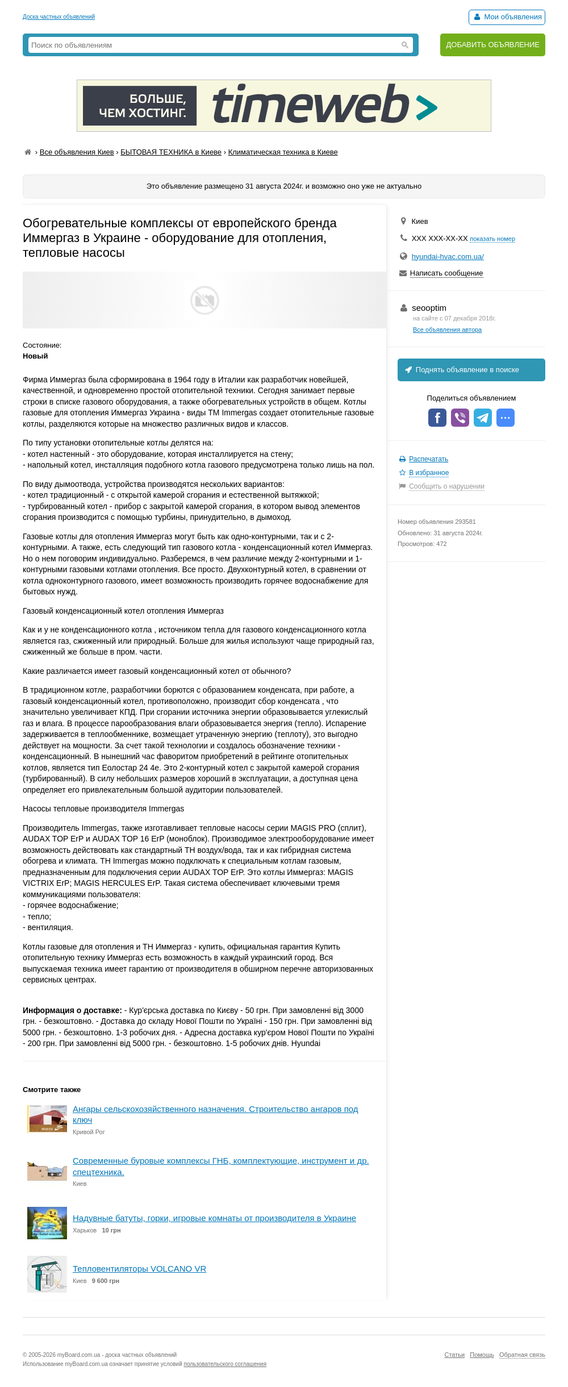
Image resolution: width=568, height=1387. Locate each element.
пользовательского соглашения (225, 1364)
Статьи (454, 1354)
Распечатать (428, 459)
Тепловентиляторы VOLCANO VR (139, 1268)
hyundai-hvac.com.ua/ (448, 256)
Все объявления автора (447, 329)
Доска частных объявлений (59, 17)
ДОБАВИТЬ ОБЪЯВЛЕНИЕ (493, 44)
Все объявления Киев (77, 152)
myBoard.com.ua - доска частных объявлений (117, 1355)
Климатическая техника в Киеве (283, 152)
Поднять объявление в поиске (461, 369)
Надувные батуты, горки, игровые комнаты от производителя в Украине (214, 1218)
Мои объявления (507, 17)
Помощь (482, 1354)
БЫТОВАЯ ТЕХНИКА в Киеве (171, 152)
